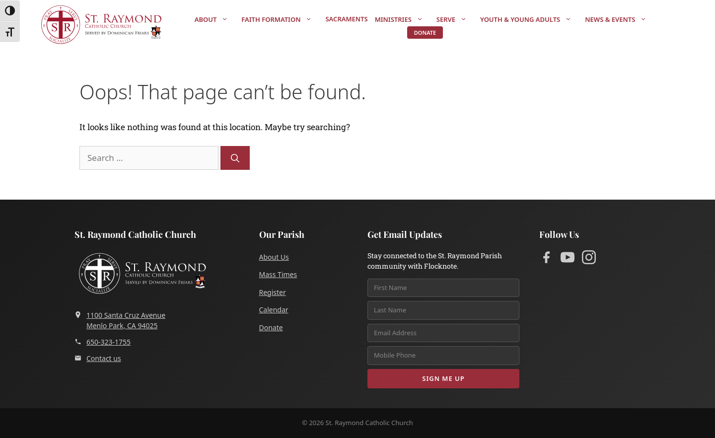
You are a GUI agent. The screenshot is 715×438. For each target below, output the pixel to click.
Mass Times (278, 274)
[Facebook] (546, 259)
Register (272, 292)
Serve (456, 19)
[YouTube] (567, 259)
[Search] (235, 158)
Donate (425, 32)
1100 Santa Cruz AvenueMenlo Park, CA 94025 (119, 320)
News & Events (620, 19)
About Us (274, 257)
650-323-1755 (102, 342)
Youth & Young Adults (530, 19)
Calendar (273, 309)
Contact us (97, 358)
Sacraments (346, 18)
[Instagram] (589, 259)
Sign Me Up (443, 378)
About (216, 19)
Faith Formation (281, 19)
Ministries (404, 19)
